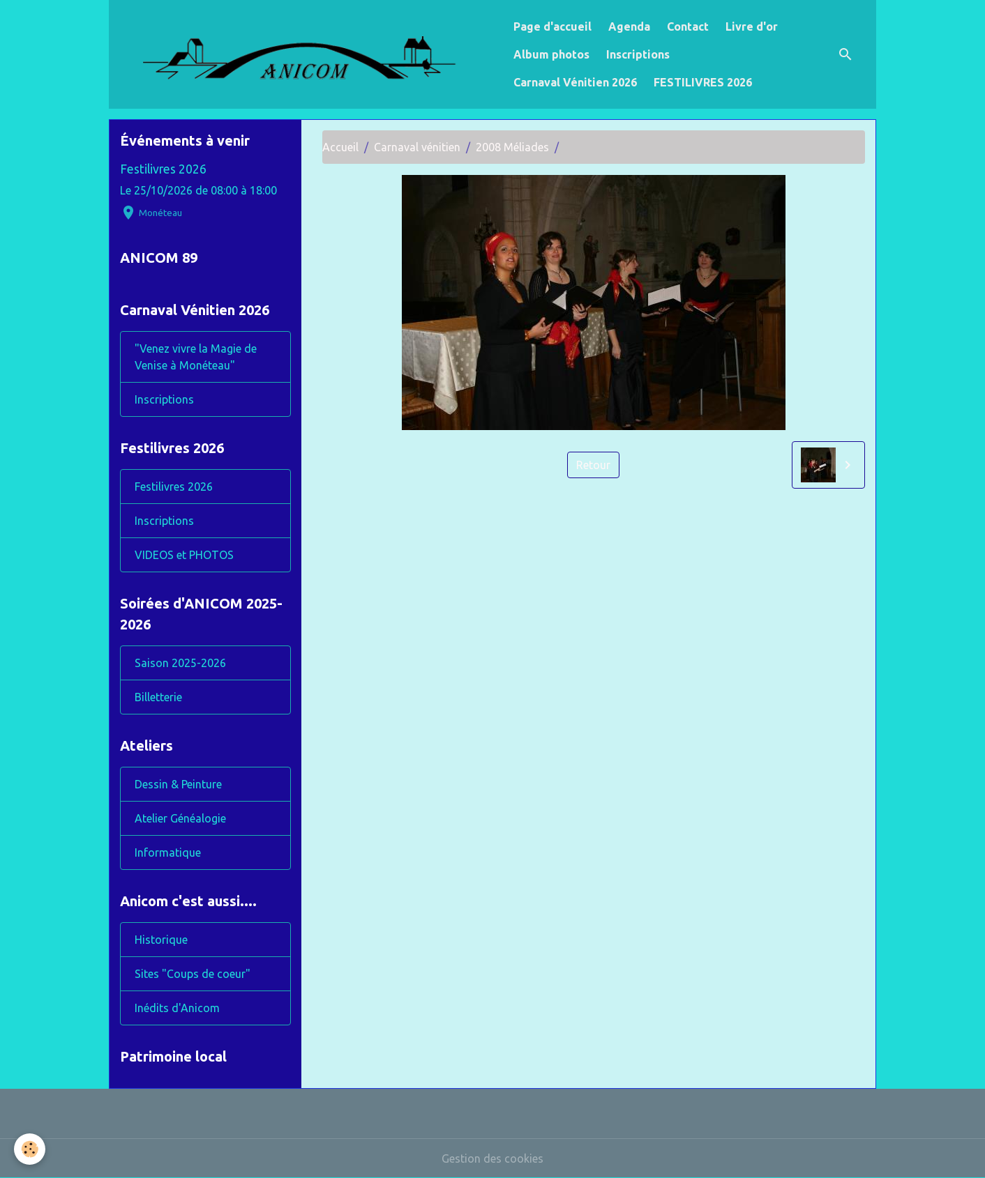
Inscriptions (638, 54)
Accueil (340, 147)
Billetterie (158, 697)
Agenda (629, 26)
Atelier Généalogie (180, 818)
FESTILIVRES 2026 (703, 82)
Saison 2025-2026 (180, 663)
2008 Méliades (512, 147)
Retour (593, 465)
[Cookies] (29, 1149)
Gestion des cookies (492, 1158)
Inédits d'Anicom (177, 1008)
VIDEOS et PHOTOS (184, 555)
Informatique (168, 852)
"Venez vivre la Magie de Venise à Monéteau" (196, 357)
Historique (161, 939)
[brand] (308, 54)
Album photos (551, 54)
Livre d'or (751, 26)
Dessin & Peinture (178, 784)
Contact (688, 26)
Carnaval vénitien (417, 147)
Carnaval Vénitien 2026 (575, 82)
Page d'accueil (552, 26)
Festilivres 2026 (163, 169)
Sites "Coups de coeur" (192, 973)
